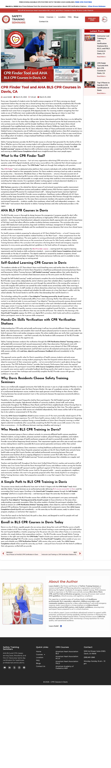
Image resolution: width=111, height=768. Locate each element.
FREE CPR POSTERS (83, 2)
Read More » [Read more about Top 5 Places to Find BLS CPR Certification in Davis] (101, 93)
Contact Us (43, 22)
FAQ (69, 17)
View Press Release (96, 6)
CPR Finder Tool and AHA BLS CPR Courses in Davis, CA (102, 68)
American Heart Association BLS (67, 652)
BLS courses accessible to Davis (64, 489)
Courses (51, 17)
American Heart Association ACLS (67, 657)
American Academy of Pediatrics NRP (65, 667)
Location (62, 17)
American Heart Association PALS (67, 662)
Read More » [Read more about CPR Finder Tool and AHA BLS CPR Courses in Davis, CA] (101, 76)
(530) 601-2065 (89, 657)
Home (41, 17)
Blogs (76, 17)
